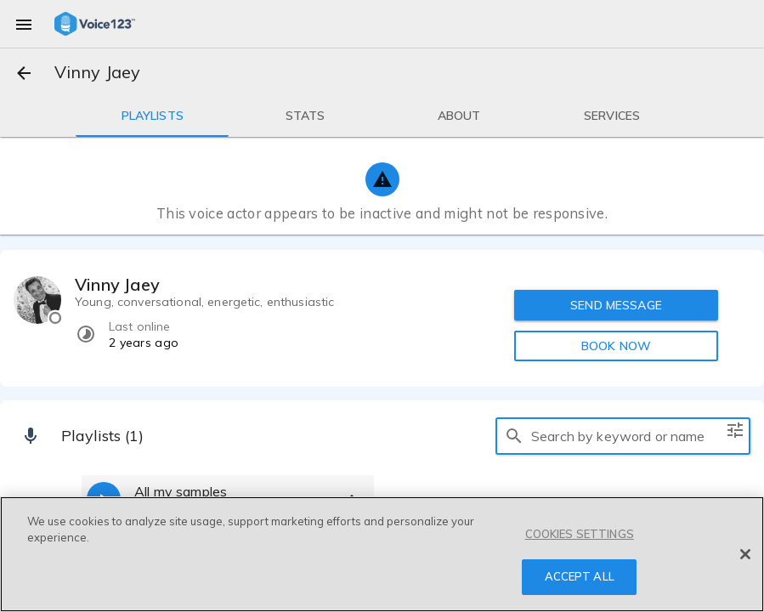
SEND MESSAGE (616, 305)
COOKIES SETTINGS (579, 534)
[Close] (745, 554)
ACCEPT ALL (579, 576)
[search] (514, 436)
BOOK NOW (616, 346)
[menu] (24, 24)
